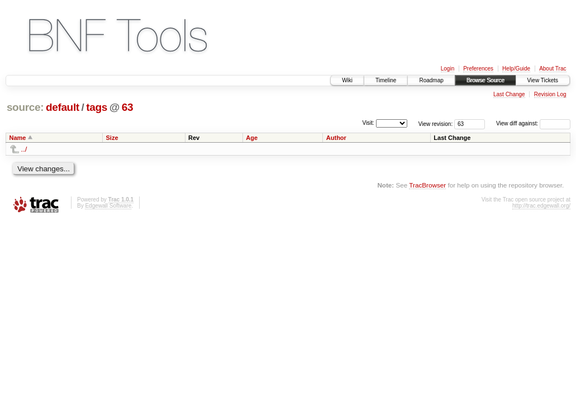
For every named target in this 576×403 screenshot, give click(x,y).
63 (127, 107)
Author (336, 137)
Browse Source (485, 80)
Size (112, 137)
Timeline (385, 80)
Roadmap (431, 80)
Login (447, 68)
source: (25, 107)
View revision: (435, 123)
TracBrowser (427, 185)
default (62, 107)
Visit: (368, 123)
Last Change (509, 94)
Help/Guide (516, 68)
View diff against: (533, 123)
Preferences (478, 68)
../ (24, 149)
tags (96, 107)
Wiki (347, 80)
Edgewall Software (108, 206)
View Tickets (542, 80)
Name (17, 137)
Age (252, 137)
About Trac (552, 68)
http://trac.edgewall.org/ (541, 206)
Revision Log (550, 94)
